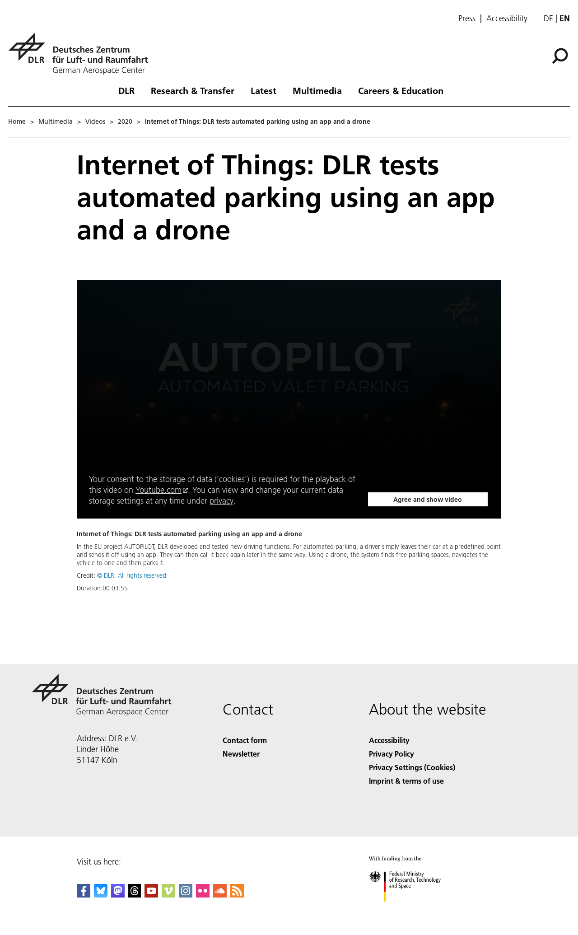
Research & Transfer (192, 90)
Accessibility (506, 18)
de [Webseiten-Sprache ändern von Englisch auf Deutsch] (548, 18)
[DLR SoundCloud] (220, 894)
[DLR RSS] (237, 894)
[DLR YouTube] (151, 894)
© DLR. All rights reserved (131, 575)
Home (17, 121)
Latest (263, 90)
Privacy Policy (391, 753)
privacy (221, 501)
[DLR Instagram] (185, 894)
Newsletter (241, 753)
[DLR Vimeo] (168, 894)
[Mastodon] (118, 894)
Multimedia (317, 90)
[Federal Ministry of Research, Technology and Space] (413, 909)
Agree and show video (427, 500)
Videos (95, 121)
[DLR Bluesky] (100, 894)
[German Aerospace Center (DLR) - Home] (81, 54)
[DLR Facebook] (83, 894)
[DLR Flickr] (203, 894)
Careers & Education (400, 90)
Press (466, 18)
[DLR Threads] (134, 894)
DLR (126, 90)
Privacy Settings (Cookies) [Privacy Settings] (412, 767)
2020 (125, 121)
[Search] (560, 56)
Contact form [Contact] (245, 740)
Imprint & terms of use (406, 780)
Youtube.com (158, 490)
